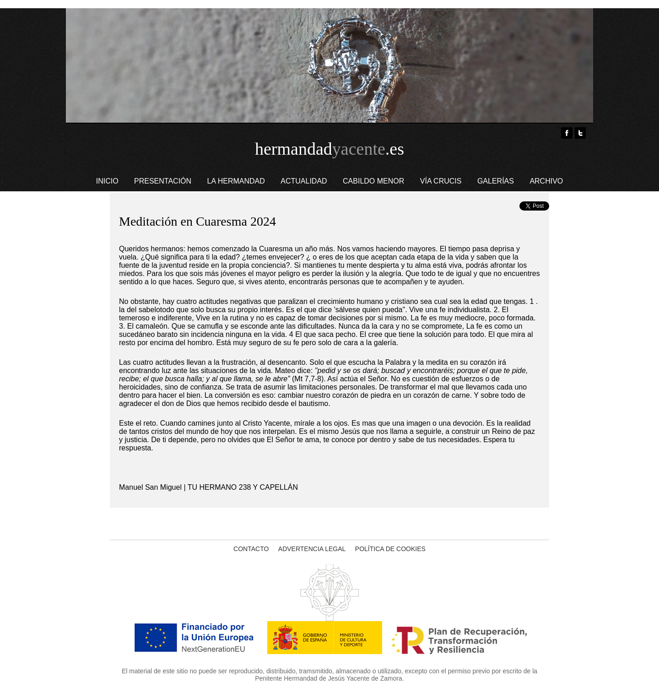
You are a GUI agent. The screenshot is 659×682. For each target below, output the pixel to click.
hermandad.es (329, 148)
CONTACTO (251, 548)
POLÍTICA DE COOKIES (390, 548)
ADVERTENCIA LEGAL (312, 548)
